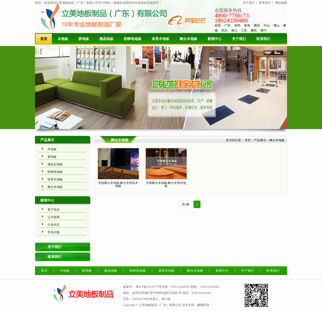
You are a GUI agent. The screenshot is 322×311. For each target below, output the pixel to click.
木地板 (63, 39)
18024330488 (231, 20)
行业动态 (54, 224)
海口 (234, 30)
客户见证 (54, 209)
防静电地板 (132, 39)
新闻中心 (215, 39)
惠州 (257, 25)
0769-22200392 (210, 287)
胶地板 (83, 39)
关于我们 (249, 3)
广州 (227, 25)
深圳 (237, 25)
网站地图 (281, 3)
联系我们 (265, 3)
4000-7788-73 (232, 15)
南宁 (264, 30)
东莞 (218, 25)
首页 (43, 39)
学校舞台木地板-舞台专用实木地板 (118, 184)
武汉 (224, 30)
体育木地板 (160, 39)
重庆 (254, 30)
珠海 (247, 25)
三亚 (244, 30)
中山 (267, 25)
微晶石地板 (55, 164)
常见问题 (54, 232)
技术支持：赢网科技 (195, 305)
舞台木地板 (188, 39)
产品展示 (47, 140)
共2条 (185, 204)
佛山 (276, 25)
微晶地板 (106, 39)
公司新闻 (54, 217)
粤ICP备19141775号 (149, 287)
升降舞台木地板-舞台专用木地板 (166, 184)
